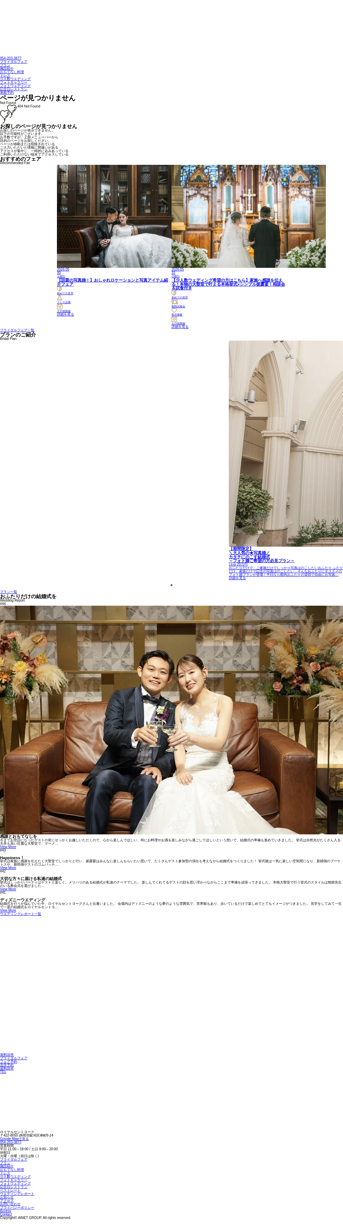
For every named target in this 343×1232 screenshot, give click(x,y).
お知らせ (7, 1197)
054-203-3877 (10, 58)
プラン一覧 (8, 592)
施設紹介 (7, 68)
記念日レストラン (13, 89)
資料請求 (7, 1055)
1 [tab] (171, 585)
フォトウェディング (15, 86)
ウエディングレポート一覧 (20, 914)
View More (8, 847)
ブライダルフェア (13, 62)
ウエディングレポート (17, 1194)
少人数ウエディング (15, 79)
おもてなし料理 (12, 72)
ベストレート (10, 1190)
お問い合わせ (10, 1204)
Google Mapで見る (14, 1139)
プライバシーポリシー (17, 1207)
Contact (6, 1214)
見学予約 (7, 1065)
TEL (3, 1072)
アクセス (7, 1200)
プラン (5, 65)
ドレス (5, 75)
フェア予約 (8, 1061)
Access (5, 1211)
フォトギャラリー (13, 82)
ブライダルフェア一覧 (17, 330)
